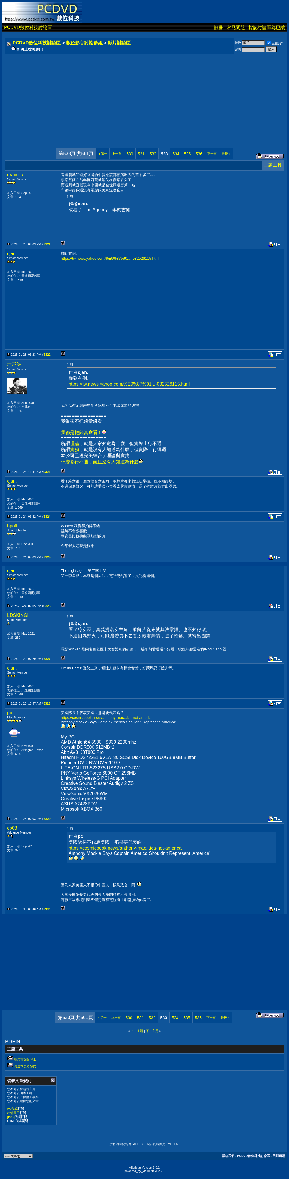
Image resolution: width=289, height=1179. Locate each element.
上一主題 (137, 1031)
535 (187, 154)
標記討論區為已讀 (266, 27)
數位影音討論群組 (84, 42)
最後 (226, 153)
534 (176, 154)
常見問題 (236, 27)
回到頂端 (278, 1156)
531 (141, 154)
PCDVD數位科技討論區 (28, 27)
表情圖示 (13, 1113)
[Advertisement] (144, 95)
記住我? (275, 43)
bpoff (12, 525)
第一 (102, 153)
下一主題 (152, 1031)
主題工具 (273, 165)
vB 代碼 (12, 1108)
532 (153, 154)
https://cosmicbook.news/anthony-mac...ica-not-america (107, 717)
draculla (15, 174)
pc (9, 712)
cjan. (12, 253)
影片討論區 (119, 42)
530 (129, 154)
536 (199, 154)
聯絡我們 (228, 1156)
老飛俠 (14, 364)
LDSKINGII (18, 615)
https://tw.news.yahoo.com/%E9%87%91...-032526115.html (110, 258)
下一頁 (212, 153)
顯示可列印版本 (25, 1059)
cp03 (12, 828)
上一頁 (116, 153)
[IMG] (11, 1117)
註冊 (218, 27)
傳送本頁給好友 (25, 1066)
